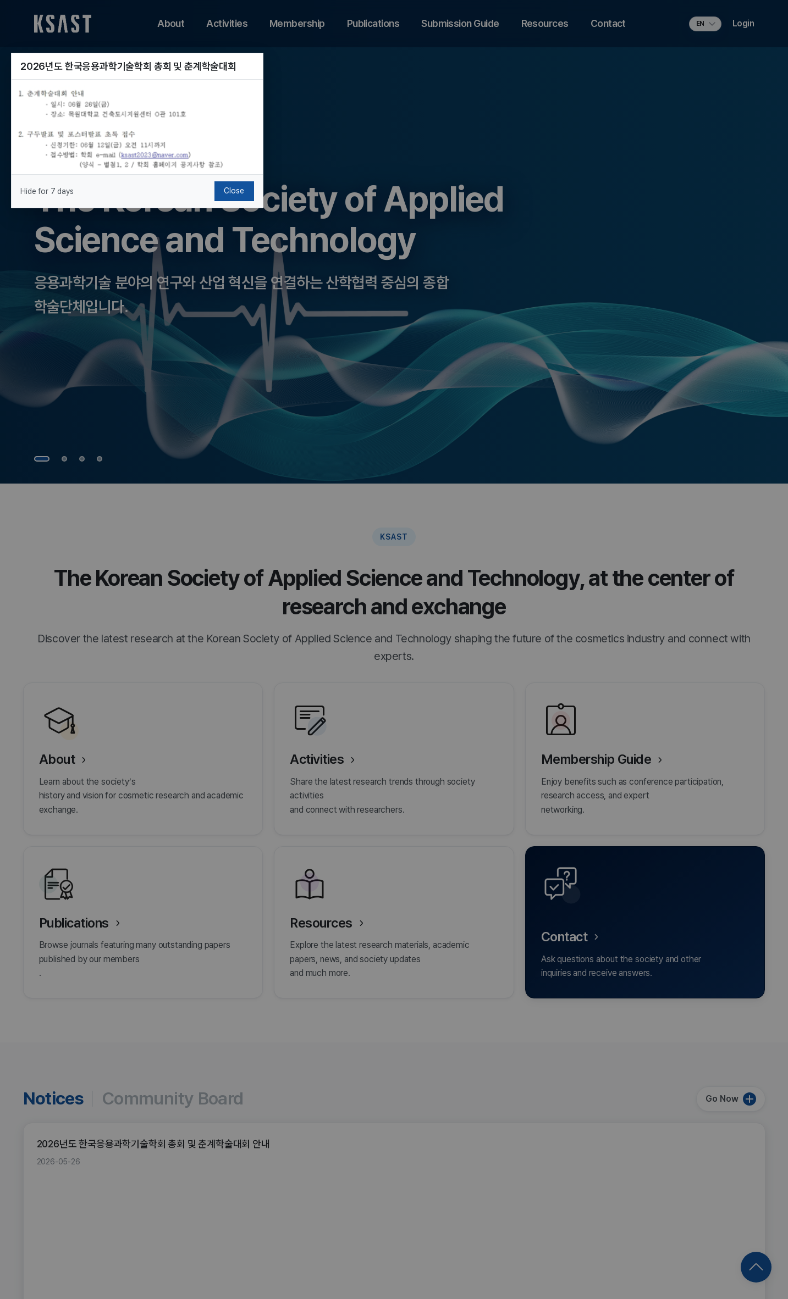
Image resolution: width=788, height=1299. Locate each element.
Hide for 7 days (47, 191)
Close (234, 190)
